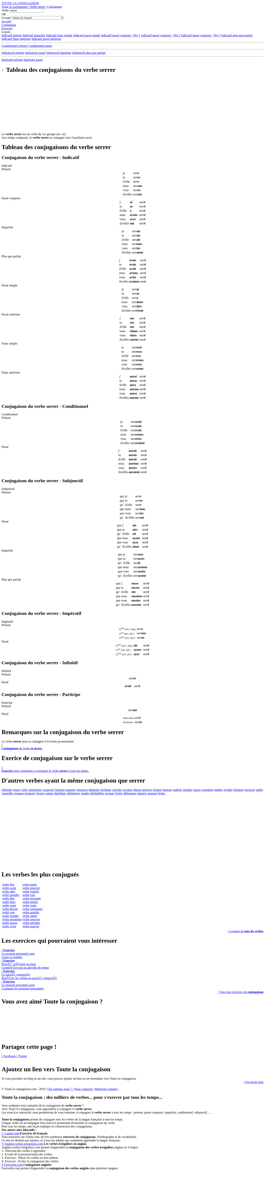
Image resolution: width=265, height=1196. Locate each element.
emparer (142, 793)
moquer (19, 793)
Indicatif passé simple (86, 35)
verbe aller (8, 891)
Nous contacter (83, 1089)
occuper (128, 789)
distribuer (60, 793)
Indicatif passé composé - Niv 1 (120, 35)
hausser (167, 789)
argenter (71, 789)
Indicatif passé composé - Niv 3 (201, 35)
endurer (177, 789)
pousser (152, 793)
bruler (161, 793)
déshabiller (97, 793)
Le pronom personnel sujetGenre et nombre (18, 954)
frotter (119, 793)
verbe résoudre (31, 898)
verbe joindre (10, 916)
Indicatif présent (12, 35)
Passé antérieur (11, 314)
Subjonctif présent (13, 52)
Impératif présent (12, 59)
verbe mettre (30, 902)
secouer (109, 793)
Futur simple (9, 343)
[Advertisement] (132, 105)
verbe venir (9, 905)
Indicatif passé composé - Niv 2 (160, 35)
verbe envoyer (31, 919)
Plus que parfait (11, 256)
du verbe (132, 746)
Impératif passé (33, 59)
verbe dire (8, 898)
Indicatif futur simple (59, 35)
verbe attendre (31, 922)
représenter (35, 789)
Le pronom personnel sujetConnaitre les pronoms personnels (23, 985)
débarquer (130, 793)
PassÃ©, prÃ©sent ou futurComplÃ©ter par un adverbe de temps (25, 964)
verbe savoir (9, 922)
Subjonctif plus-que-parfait (89, 52)
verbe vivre (9, 926)
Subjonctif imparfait (58, 52)
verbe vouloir (30, 891)
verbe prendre (10, 895)
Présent (6, 169)
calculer (117, 789)
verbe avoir (9, 888)
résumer (238, 789)
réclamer (105, 789)
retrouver (82, 789)
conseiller (8, 793)
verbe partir (29, 884)
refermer (7, 789)
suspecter (48, 789)
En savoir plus (253, 1082)
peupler (187, 789)
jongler (85, 793)
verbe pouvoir (31, 888)
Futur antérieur (11, 372)
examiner (207, 789)
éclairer (157, 789)
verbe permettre (12, 919)
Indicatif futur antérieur (16, 38)
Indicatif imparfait (33, 35)
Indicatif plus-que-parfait (236, 35)
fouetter (60, 789)
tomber (218, 789)
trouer (16, 789)
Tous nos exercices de (240, 992)
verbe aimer (29, 916)
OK (4, 14)
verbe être (8, 884)
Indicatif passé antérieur (46, 38)
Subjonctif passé (35, 52)
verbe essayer (30, 926)
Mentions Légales (106, 1089)
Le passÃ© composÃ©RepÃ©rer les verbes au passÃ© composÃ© (29, 974)
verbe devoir (10, 909)
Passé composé (11, 198)
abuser (137, 789)
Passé (5, 446)
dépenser (94, 789)
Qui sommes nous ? (60, 1089)
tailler (259, 789)
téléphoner (73, 793)
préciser (147, 789)
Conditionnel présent (15, 45)
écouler (228, 789)
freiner (40, 793)
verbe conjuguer (32, 909)
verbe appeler (30, 912)
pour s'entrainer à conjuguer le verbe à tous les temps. (132, 769)
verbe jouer (29, 905)
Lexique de (245, 931)
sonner (49, 793)
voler (24, 789)
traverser (249, 789)
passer (197, 789)
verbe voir (8, 912)
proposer (30, 793)
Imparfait (7, 227)
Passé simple (9, 285)
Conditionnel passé (40, 45)
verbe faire (9, 902)
